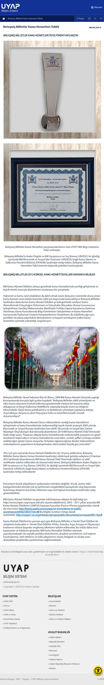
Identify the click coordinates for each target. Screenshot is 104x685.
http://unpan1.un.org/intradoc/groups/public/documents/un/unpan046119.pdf (59, 515)
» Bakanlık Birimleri (56, 642)
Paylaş (81, 19)
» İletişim (52, 668)
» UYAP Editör (8, 610)
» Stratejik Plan (54, 646)
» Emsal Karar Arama (11, 619)
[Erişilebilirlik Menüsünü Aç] (98, 670)
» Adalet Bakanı (54, 637)
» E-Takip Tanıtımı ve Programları (16, 628)
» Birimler (52, 606)
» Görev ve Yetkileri (56, 610)
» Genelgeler (53, 655)
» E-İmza (6, 606)
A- (95, 19)
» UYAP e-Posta (9, 615)
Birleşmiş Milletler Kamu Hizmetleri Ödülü (24, 19)
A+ (101, 19)
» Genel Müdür (54, 601)
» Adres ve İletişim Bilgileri (59, 619)
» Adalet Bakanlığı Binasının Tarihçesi (64, 664)
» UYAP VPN (7, 601)
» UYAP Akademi (9, 624)
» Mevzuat (52, 651)
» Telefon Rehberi (55, 615)
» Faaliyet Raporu (55, 660)
